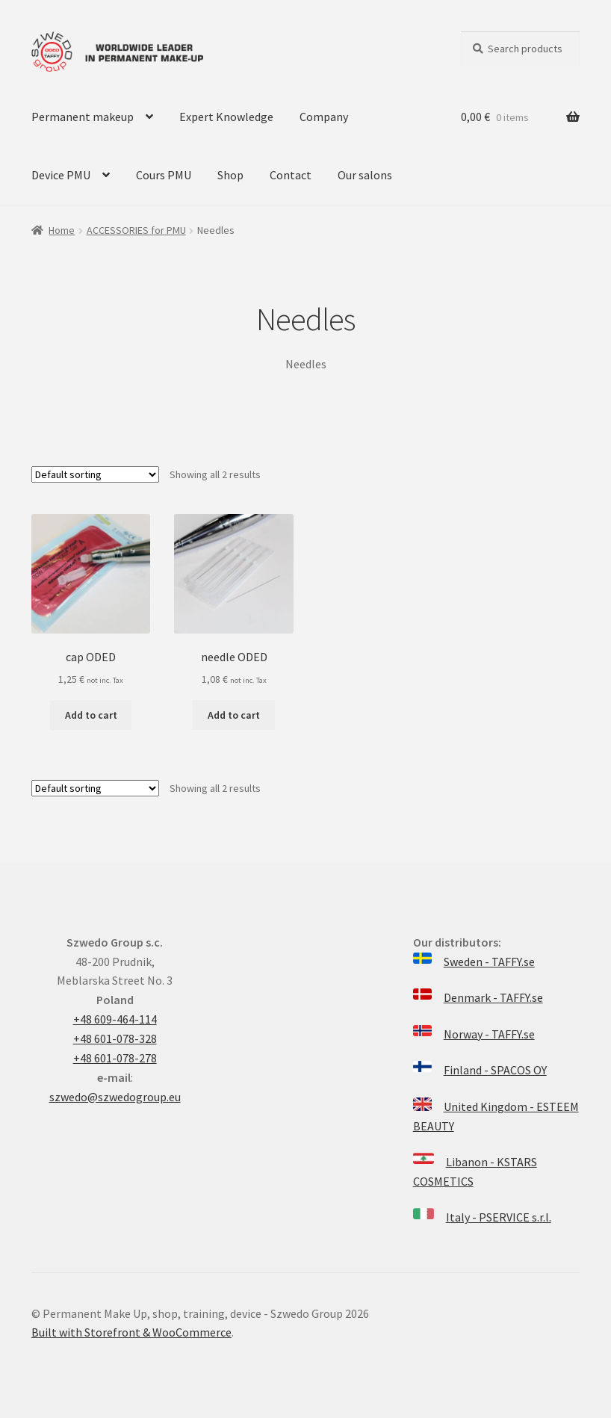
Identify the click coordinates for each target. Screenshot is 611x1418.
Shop (230, 174)
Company (324, 116)
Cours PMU (163, 174)
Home (62, 230)
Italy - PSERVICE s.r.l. (498, 1217)
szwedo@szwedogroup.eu (115, 1096)
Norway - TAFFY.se (489, 1034)
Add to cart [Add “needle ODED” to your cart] (234, 715)
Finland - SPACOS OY (495, 1069)
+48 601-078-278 (115, 1057)
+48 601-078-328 (115, 1038)
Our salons (365, 174)
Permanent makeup (82, 116)
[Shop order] (95, 474)
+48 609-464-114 (115, 1019)
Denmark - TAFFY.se (493, 997)
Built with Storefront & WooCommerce (131, 1332)
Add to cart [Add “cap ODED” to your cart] (91, 715)
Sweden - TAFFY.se (489, 961)
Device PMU (60, 174)
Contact (290, 174)
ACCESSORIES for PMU (136, 230)
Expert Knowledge (226, 116)
